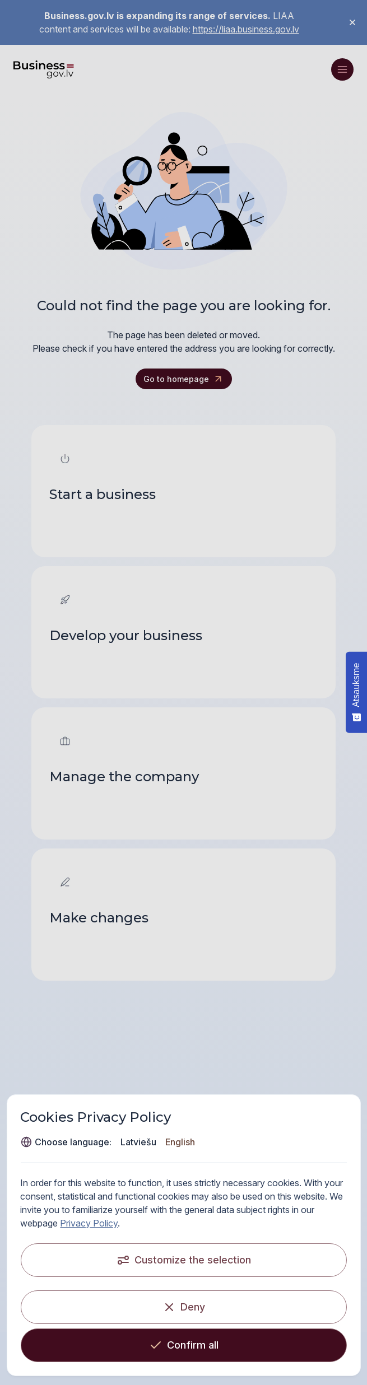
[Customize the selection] (183, 1260)
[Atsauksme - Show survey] (356, 692)
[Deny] (183, 1307)
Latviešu (138, 1142)
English (180, 1142)
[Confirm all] (183, 1345)
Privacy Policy (89, 1223)
